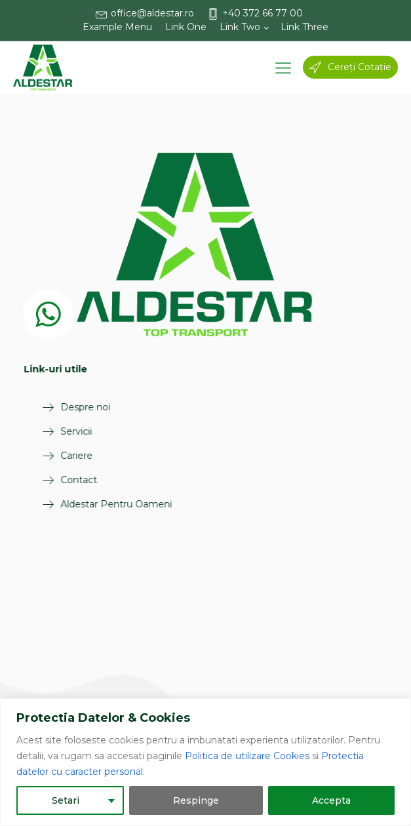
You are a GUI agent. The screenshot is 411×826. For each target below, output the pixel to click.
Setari (65, 800)
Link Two (240, 27)
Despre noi (73, 407)
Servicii (63, 431)
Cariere (64, 456)
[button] (151, 13)
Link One (185, 27)
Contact (66, 480)
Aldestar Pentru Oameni (103, 504)
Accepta (331, 800)
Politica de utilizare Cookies (247, 756)
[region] (205, 762)
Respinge (196, 800)
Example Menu (117, 27)
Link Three (304, 27)
